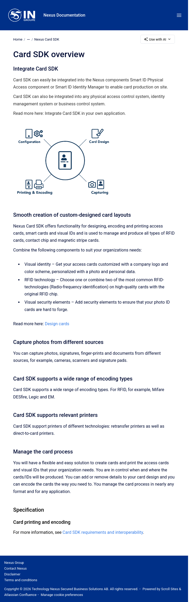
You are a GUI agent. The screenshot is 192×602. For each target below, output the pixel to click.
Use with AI (157, 39)
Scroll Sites (169, 589)
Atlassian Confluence (20, 595)
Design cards (57, 323)
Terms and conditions (20, 580)
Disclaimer (12, 574)
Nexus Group (14, 563)
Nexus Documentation (64, 15)
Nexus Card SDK (46, 39)
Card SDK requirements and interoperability (103, 532)
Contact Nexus (15, 568)
